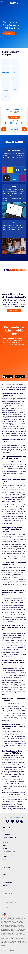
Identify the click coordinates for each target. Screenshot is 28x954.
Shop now (8, 33)
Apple (8, 377)
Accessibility (6, 868)
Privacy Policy (7, 898)
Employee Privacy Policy (9, 907)
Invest (4, 860)
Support (5, 848)
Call (16, 124)
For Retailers (6, 834)
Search (22, 124)
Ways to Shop (6, 831)
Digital (4, 874)
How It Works (6, 827)
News (4, 845)
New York (12, 817)
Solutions (5, 871)
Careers (5, 856)
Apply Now (14, 117)
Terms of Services (8, 893)
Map (5, 124)
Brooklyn (18, 817)
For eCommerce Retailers (10, 852)
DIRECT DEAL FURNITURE (14, 109)
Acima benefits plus (8, 879)
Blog (4, 863)
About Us (5, 842)
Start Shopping (14, 310)
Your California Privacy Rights (10, 902)
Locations (7, 817)
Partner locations (7, 882)
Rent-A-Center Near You (9, 837)
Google (21, 377)
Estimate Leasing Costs (14, 120)
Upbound (5, 885)
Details (11, 124)
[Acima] (14, 3)
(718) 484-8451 (14, 114)
